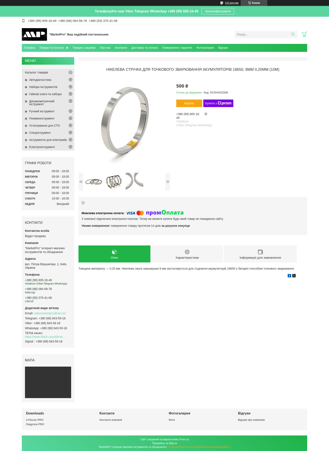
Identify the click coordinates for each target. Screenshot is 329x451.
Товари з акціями (83, 47)
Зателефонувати (218, 11)
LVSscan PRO (34, 419)
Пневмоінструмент (42, 118)
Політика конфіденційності (215, 447)
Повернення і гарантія (177, 47)
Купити (189, 103)
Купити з (218, 103)
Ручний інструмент (42, 111)
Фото (172, 419)
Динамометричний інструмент (41, 103)
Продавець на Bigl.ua (164, 443)
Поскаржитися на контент (182, 447)
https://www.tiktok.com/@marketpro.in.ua (46, 336)
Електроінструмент (42, 147)
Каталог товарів (36, 72)
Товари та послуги (51, 47)
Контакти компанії (110, 419)
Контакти (121, 47)
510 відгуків (232, 2)
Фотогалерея (205, 47)
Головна (29, 47)
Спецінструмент (40, 132)
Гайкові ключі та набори (45, 94)
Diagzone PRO (35, 424)
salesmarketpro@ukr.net (50, 313)
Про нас (105, 47)
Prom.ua (184, 439)
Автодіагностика (40, 79)
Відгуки (223, 47)
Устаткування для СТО (44, 125)
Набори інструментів (43, 87)
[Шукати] (293, 34)
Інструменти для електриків (48, 140)
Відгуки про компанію (251, 419)
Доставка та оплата (144, 47)
